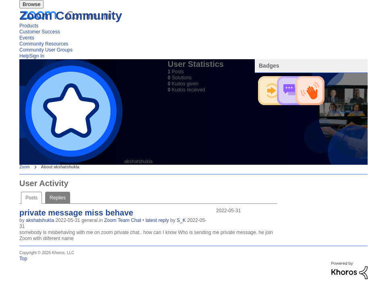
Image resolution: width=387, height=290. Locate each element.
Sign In (36, 56)
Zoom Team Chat (123, 220)
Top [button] (23, 258)
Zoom (24, 167)
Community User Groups (46, 50)
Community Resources (43, 44)
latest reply (158, 220)
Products (28, 26)
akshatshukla (40, 220)
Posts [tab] (31, 197)
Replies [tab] (58, 197)
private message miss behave (76, 212)
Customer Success (39, 32)
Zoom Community (70, 15)
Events (26, 38)
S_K (182, 220)
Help (24, 56)
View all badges (347, 112)
